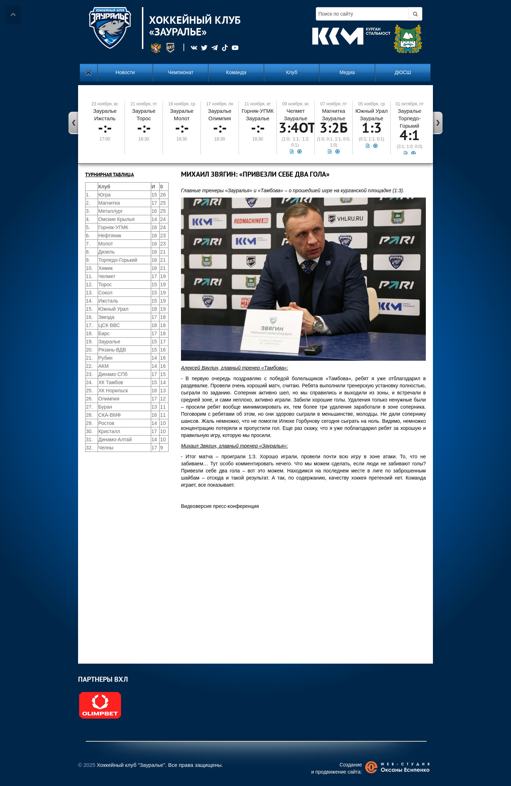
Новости (125, 72)
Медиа (347, 72)
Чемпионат (180, 72)
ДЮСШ (403, 72)
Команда (236, 72)
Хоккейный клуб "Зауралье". (132, 765)
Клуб (291, 72)
